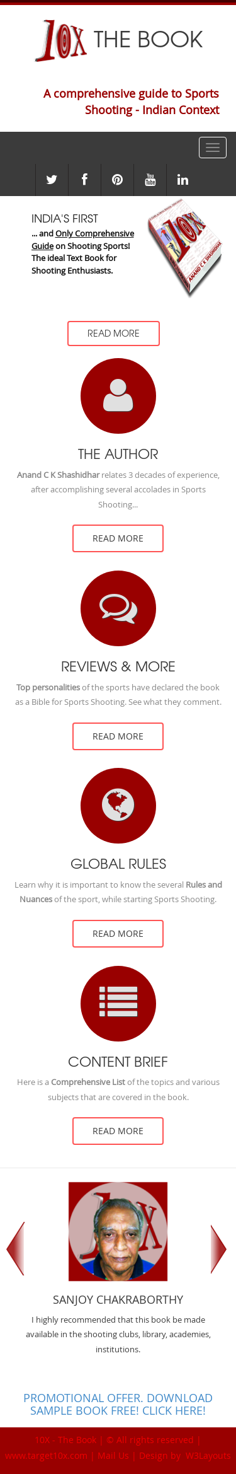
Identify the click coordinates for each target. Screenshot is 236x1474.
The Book (118, 37)
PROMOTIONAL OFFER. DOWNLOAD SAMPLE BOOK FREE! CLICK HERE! (118, 1404)
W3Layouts (207, 1455)
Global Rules (118, 863)
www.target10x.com (46, 1455)
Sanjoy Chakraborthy (118, 1300)
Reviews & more (118, 666)
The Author (118, 453)
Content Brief (118, 1061)
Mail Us (113, 1455)
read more (118, 538)
